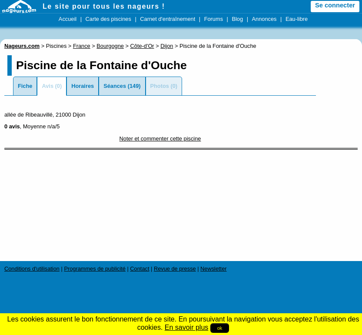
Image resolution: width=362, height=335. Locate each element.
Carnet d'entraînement (167, 19)
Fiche (25, 86)
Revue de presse (175, 268)
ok (220, 328)
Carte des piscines (108, 19)
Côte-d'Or (142, 46)
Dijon (166, 46)
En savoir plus (187, 327)
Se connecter (335, 5)
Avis (47, 86)
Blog (237, 19)
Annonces (264, 19)
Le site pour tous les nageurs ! (104, 6)
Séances (114, 86)
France (81, 46)
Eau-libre (297, 19)
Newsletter (213, 268)
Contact (139, 268)
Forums (213, 19)
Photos (159, 86)
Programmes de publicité (95, 268)
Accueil (67, 19)
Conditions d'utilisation (32, 268)
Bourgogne (110, 46)
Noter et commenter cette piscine (160, 138)
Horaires (82, 86)
